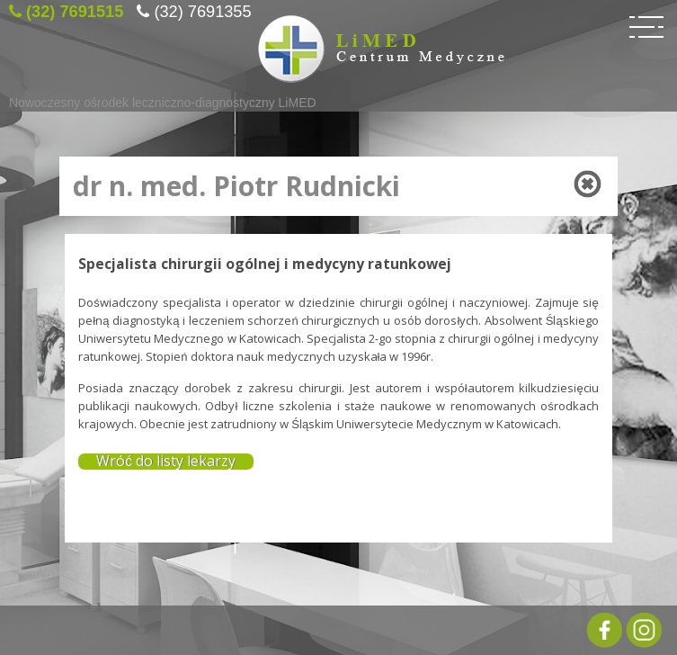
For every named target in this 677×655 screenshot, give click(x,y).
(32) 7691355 (202, 9)
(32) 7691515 (74, 9)
